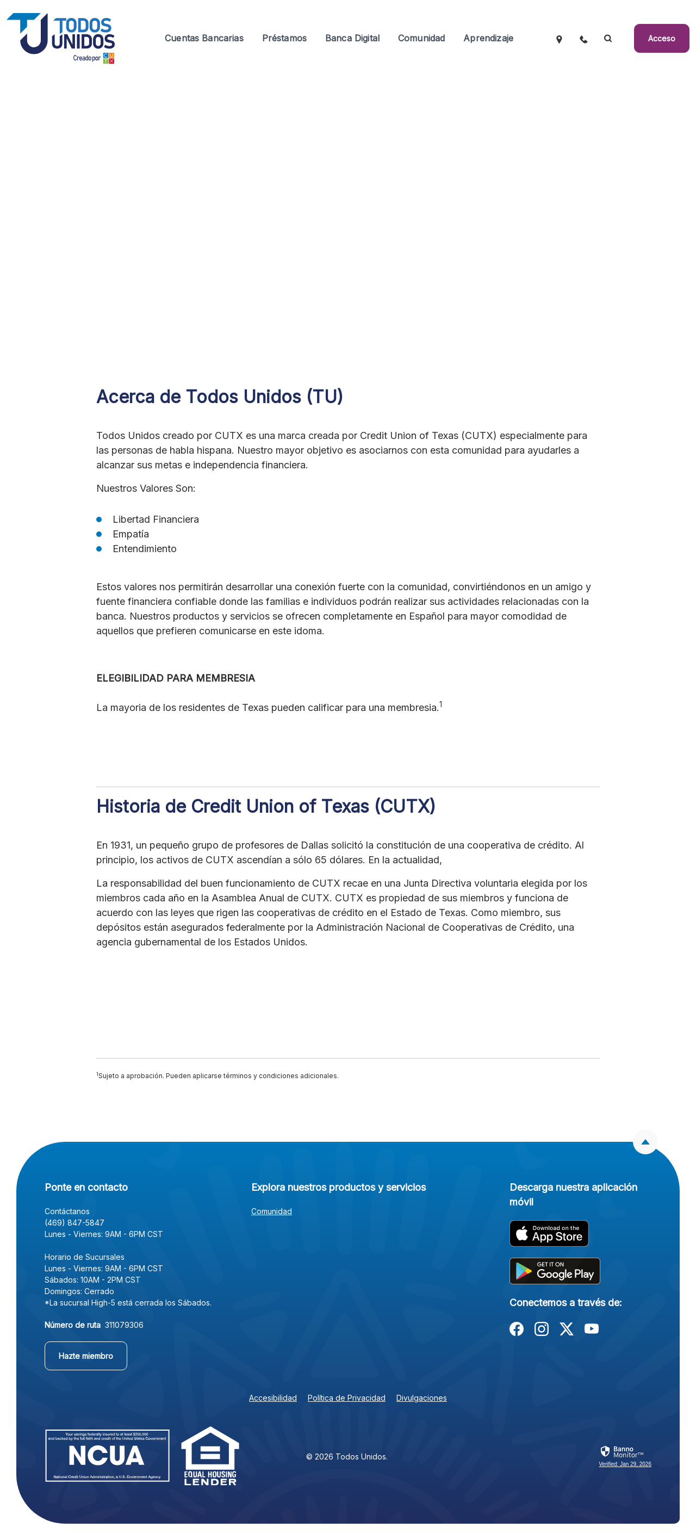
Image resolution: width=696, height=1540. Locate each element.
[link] (625, 1457)
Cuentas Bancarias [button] (204, 38)
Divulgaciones (421, 1397)
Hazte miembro (86, 1355)
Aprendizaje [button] (488, 38)
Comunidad (271, 1211)
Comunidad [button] (421, 38)
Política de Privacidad (347, 1397)
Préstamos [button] (284, 38)
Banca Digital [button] (352, 38)
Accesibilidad (273, 1397)
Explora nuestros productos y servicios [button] (338, 1187)
